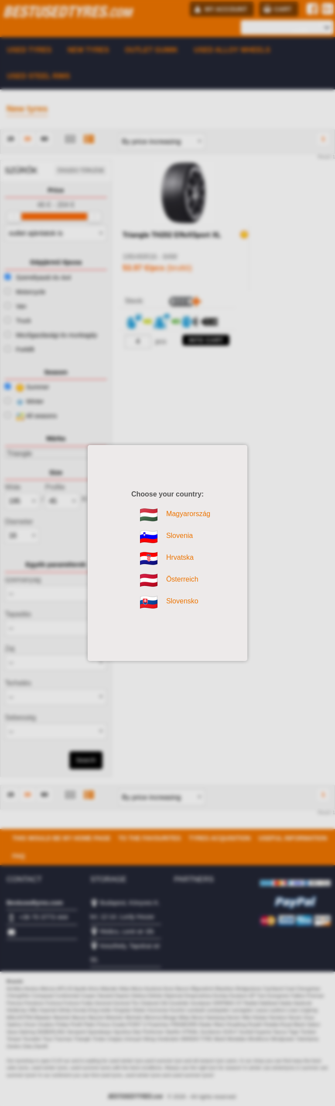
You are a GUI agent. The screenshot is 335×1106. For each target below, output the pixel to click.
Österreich (148, 580)
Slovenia (148, 536)
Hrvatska (148, 558)
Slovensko (148, 602)
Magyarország (148, 514)
